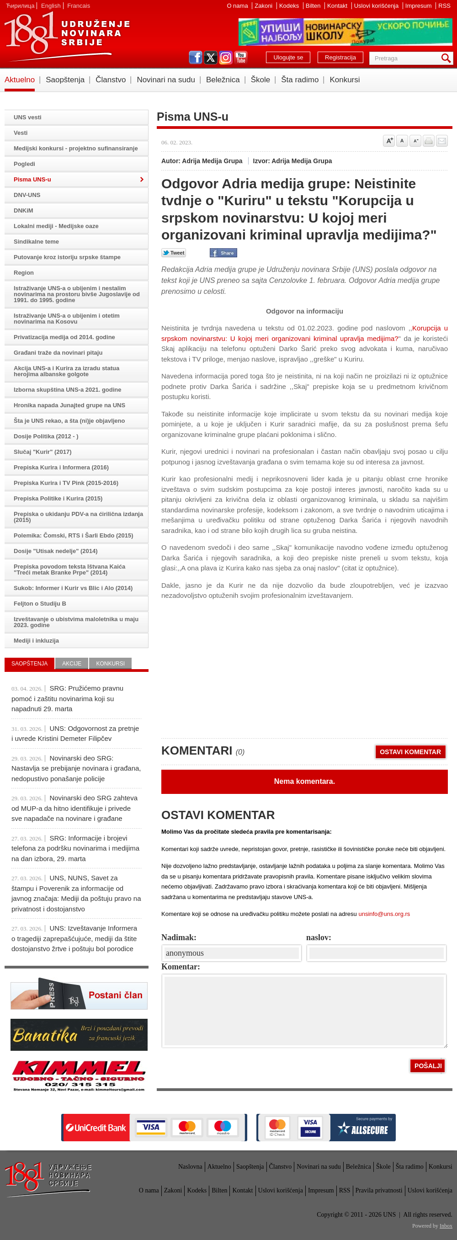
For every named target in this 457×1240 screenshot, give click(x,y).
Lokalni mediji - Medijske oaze (56, 226)
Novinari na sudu (166, 79)
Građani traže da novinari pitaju (58, 353)
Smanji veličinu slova (415, 141)
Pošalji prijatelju (442, 141)
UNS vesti (28, 117)
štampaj (429, 141)
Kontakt (338, 5)
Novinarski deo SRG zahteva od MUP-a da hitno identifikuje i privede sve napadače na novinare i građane (74, 808)
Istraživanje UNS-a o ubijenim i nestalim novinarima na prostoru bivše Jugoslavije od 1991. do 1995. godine (77, 294)
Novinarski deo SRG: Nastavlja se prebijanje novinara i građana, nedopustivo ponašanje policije (76, 768)
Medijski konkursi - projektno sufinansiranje (76, 148)
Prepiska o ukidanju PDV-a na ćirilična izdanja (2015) (78, 517)
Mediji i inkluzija (36, 641)
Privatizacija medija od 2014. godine (64, 337)
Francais (78, 5)
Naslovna (190, 1166)
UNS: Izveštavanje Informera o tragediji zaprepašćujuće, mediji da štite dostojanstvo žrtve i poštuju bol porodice (74, 938)
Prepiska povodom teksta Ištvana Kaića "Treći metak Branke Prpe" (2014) (69, 569)
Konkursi (344, 79)
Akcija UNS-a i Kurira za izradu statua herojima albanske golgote (66, 371)
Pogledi (24, 164)
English (51, 5)
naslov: (318, 937)
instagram (226, 57)
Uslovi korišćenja (377, 5)
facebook (195, 57)
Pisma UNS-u (32, 179)
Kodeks (290, 5)
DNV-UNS (27, 195)
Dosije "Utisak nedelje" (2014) (56, 551)
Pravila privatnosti (379, 1190)
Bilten (314, 5)
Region (24, 273)
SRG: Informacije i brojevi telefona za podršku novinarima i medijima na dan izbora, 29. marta (75, 848)
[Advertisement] (241, 665)
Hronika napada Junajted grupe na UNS (69, 405)
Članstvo (111, 79)
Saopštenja (65, 79)
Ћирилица (20, 5)
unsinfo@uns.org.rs (384, 913)
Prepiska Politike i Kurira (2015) (58, 498)
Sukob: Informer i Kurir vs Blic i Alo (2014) (73, 588)
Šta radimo (300, 79)
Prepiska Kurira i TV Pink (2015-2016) (66, 483)
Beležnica (223, 79)
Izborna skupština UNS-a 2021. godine (68, 390)
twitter (211, 57)
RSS (444, 5)
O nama (238, 5)
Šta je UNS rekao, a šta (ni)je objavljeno (69, 421)
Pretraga (448, 58)
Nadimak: (179, 937)
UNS (66, 36)
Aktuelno (20, 79)
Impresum (419, 5)
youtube (241, 57)
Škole (261, 79)
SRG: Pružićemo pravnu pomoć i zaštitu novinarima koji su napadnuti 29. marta (67, 698)
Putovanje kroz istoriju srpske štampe (67, 257)
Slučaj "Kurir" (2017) (42, 452)
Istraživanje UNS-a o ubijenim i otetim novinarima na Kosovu (67, 319)
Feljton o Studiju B (40, 604)
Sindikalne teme (36, 242)
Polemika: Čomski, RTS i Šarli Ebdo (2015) (73, 535)
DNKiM (23, 210)
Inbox (446, 1226)
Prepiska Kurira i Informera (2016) (61, 467)
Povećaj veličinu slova (389, 141)
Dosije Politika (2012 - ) (46, 436)
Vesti (20, 133)
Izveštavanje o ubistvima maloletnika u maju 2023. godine (76, 622)
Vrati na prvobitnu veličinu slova (402, 141)
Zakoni (264, 5)
